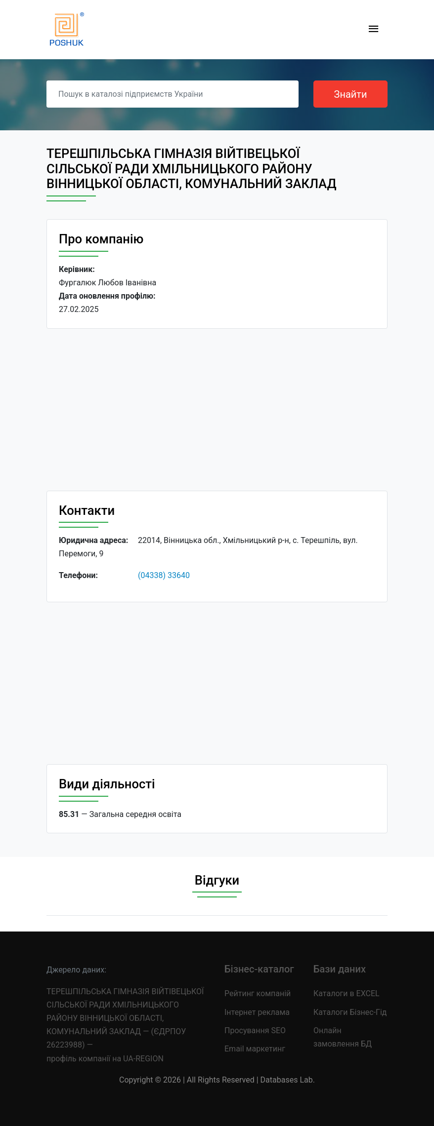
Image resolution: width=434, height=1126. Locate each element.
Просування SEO (255, 1030)
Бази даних (339, 969)
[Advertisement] (217, 410)
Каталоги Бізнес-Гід (350, 1012)
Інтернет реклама (257, 1012)
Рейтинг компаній (257, 993)
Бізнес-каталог (259, 969)
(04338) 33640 (164, 575)
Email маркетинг (254, 1048)
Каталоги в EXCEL (346, 993)
